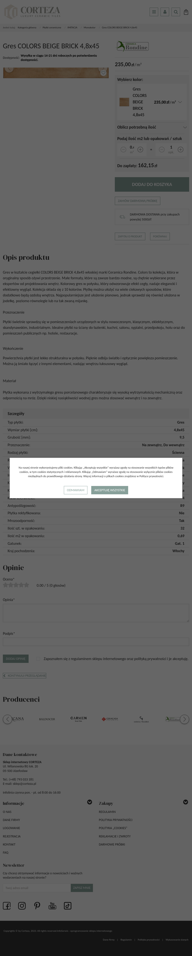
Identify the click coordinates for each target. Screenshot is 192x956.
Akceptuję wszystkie (109, 490)
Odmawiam (75, 490)
